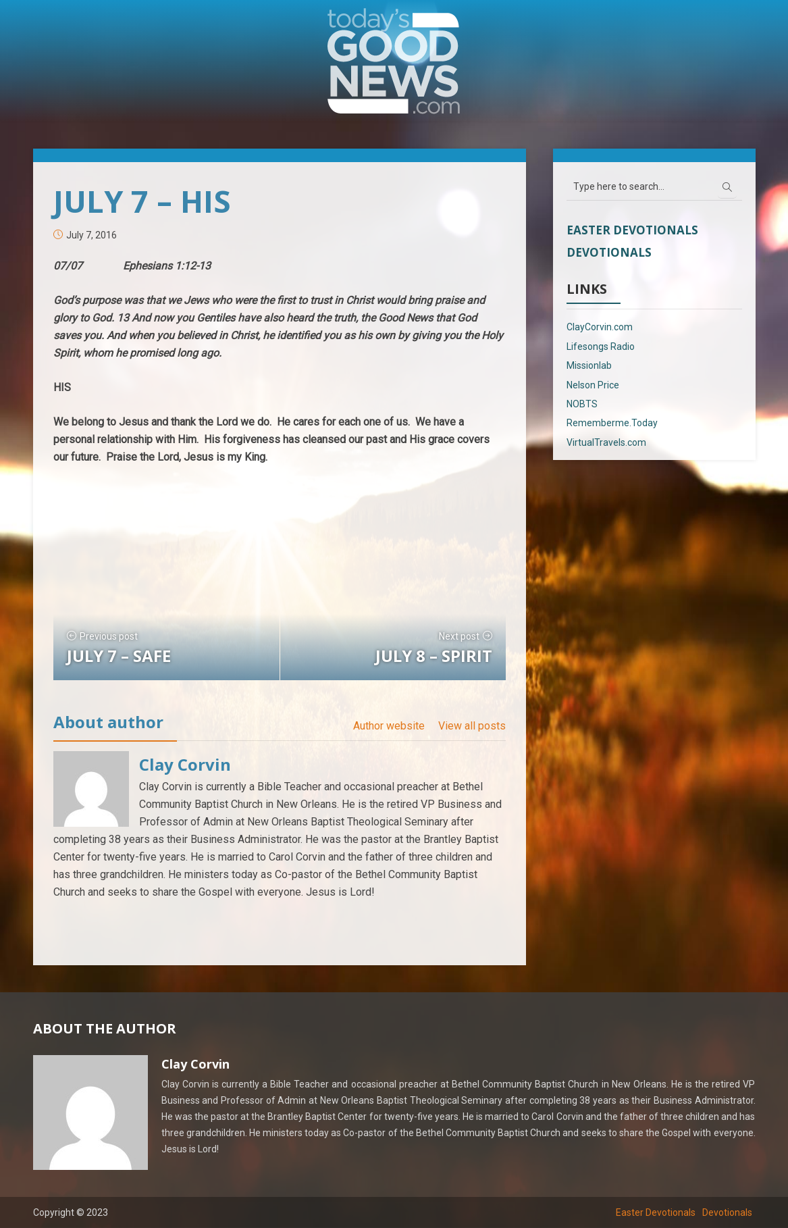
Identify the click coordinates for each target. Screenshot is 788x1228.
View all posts (472, 725)
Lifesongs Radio (601, 346)
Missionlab (589, 365)
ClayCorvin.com (600, 327)
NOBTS (582, 404)
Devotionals (609, 252)
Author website (389, 725)
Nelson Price (593, 385)
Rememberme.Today (612, 422)
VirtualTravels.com (606, 442)
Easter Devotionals (632, 230)
